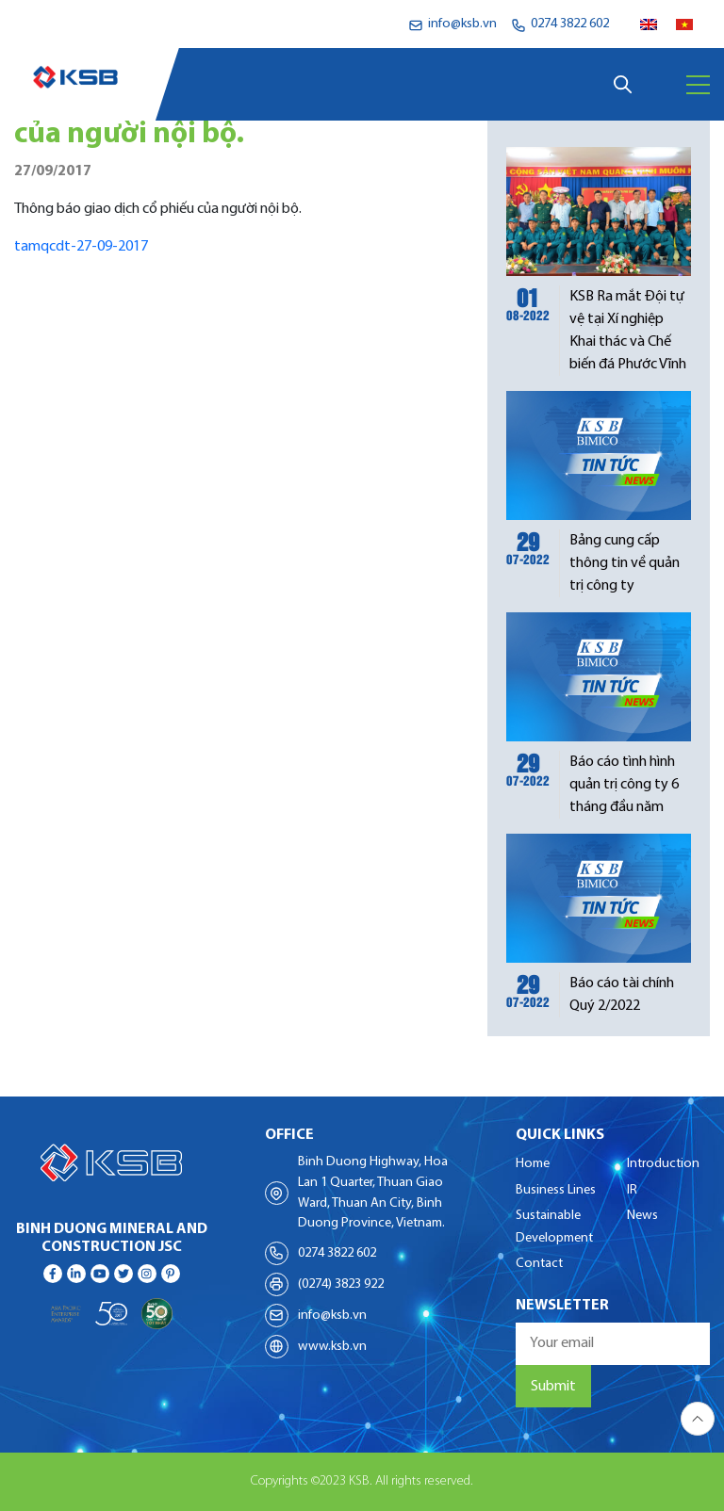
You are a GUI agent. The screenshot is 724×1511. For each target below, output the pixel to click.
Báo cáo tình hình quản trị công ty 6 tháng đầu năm (624, 785)
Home (533, 1164)
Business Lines (556, 1190)
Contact (539, 1264)
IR (632, 1190)
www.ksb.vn (332, 1347)
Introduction (663, 1164)
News (642, 1216)
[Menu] (698, 84)
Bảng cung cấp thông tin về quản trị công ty (624, 563)
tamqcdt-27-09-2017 (81, 246)
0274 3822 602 (337, 1253)
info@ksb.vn (332, 1315)
